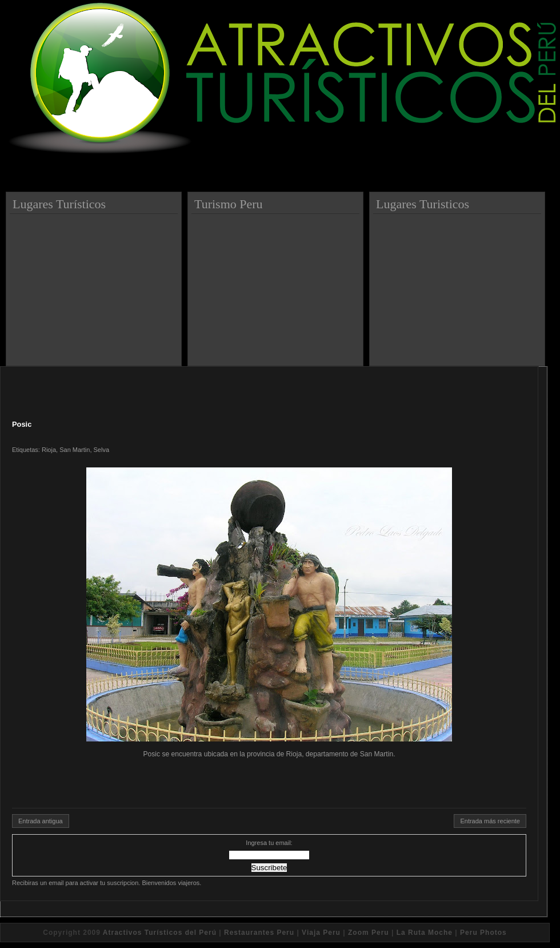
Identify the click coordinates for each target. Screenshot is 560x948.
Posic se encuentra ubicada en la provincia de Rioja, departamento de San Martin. (269, 612)
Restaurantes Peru (259, 933)
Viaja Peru (321, 933)
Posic (21, 424)
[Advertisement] (95, 285)
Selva (102, 449)
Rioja (49, 449)
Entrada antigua (40, 821)
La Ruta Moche (425, 933)
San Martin (74, 449)
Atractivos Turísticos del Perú (160, 933)
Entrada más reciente (490, 821)
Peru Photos (483, 933)
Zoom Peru (368, 933)
